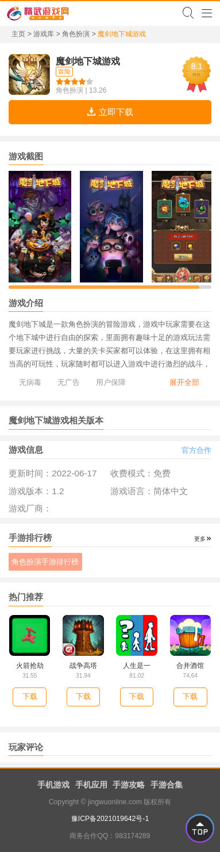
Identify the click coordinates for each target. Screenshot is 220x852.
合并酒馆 (190, 666)
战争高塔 (83, 666)
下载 (29, 696)
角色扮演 (76, 34)
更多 (200, 539)
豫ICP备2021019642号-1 (110, 819)
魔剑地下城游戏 (88, 61)
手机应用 (91, 784)
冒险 (64, 71)
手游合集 (166, 784)
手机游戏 (53, 784)
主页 (18, 34)
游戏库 (43, 34)
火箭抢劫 (30, 666)
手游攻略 (129, 784)
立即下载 (110, 112)
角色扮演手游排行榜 (45, 561)
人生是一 (136, 666)
